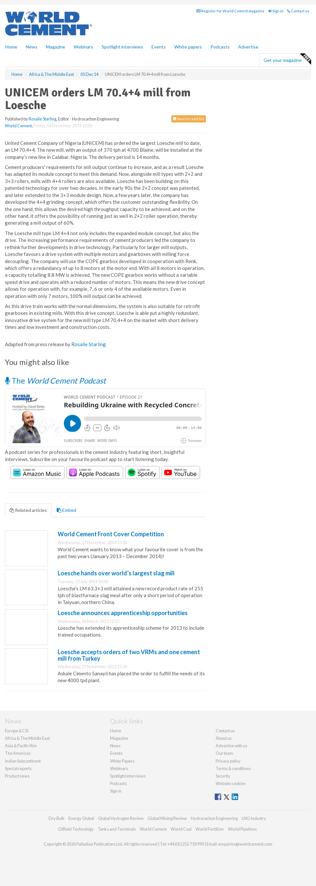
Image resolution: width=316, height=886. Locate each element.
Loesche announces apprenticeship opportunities (123, 612)
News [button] (31, 46)
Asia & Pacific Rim (21, 745)
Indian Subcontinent (23, 761)
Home (11, 46)
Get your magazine (287, 59)
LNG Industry (254, 818)
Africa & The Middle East (27, 738)
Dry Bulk (57, 818)
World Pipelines (242, 829)
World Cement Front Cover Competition (111, 534)
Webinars (83, 46)
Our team (224, 753)
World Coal (181, 829)
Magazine (55, 46)
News (115, 745)
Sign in (275, 11)
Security (223, 776)
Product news (17, 776)
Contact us (298, 11)
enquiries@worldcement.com (245, 844)
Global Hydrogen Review (121, 818)
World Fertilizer (209, 829)
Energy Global (81, 818)
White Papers (122, 761)
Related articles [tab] (28, 510)
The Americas (18, 753)
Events (158, 46)
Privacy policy (228, 761)
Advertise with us (231, 745)
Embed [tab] (66, 510)
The (55, 380)
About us (224, 738)
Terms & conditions (233, 768)
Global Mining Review (167, 818)
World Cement (18, 125)
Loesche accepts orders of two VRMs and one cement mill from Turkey (129, 655)
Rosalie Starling (42, 118)
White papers (188, 46)
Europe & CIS (16, 730)
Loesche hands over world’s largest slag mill (116, 573)
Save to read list (188, 118)
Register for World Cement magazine (230, 11)
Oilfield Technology (76, 829)
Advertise (248, 46)
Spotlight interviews (122, 46)
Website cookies (231, 783)
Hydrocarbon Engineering (214, 818)
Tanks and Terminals (117, 829)
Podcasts (220, 46)
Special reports (18, 768)
